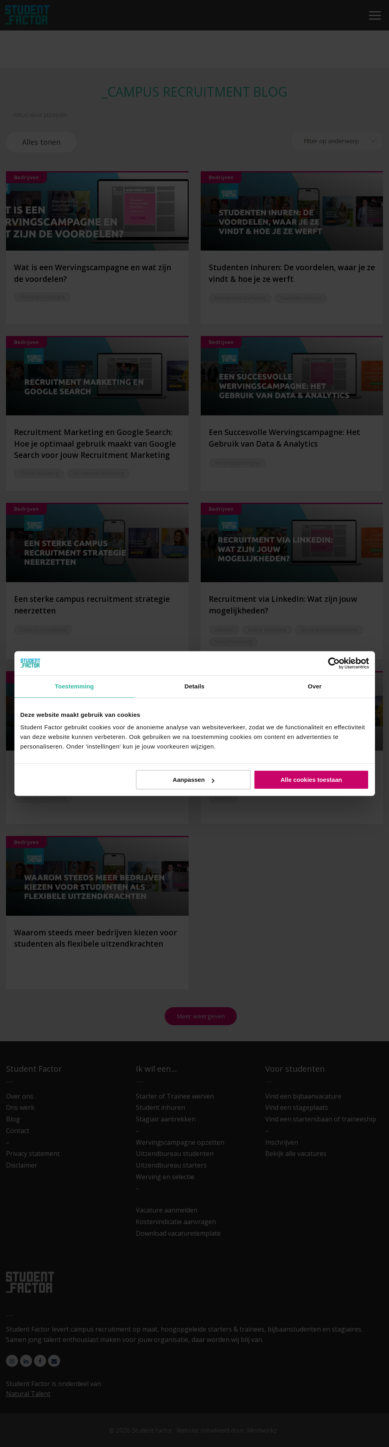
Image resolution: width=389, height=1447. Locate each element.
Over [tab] (315, 686)
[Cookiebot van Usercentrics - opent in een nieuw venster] (334, 663)
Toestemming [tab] (74, 686)
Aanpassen (193, 779)
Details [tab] (195, 686)
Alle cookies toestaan (311, 779)
